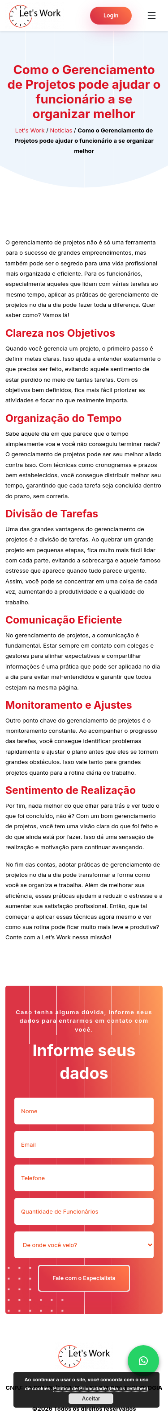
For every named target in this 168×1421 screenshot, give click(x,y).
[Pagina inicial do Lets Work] (34, 15)
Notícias (61, 130)
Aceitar (91, 1399)
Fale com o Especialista (84, 1278)
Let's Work (30, 130)
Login (110, 15)
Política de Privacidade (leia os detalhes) (100, 1388)
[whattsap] (143, 1360)
